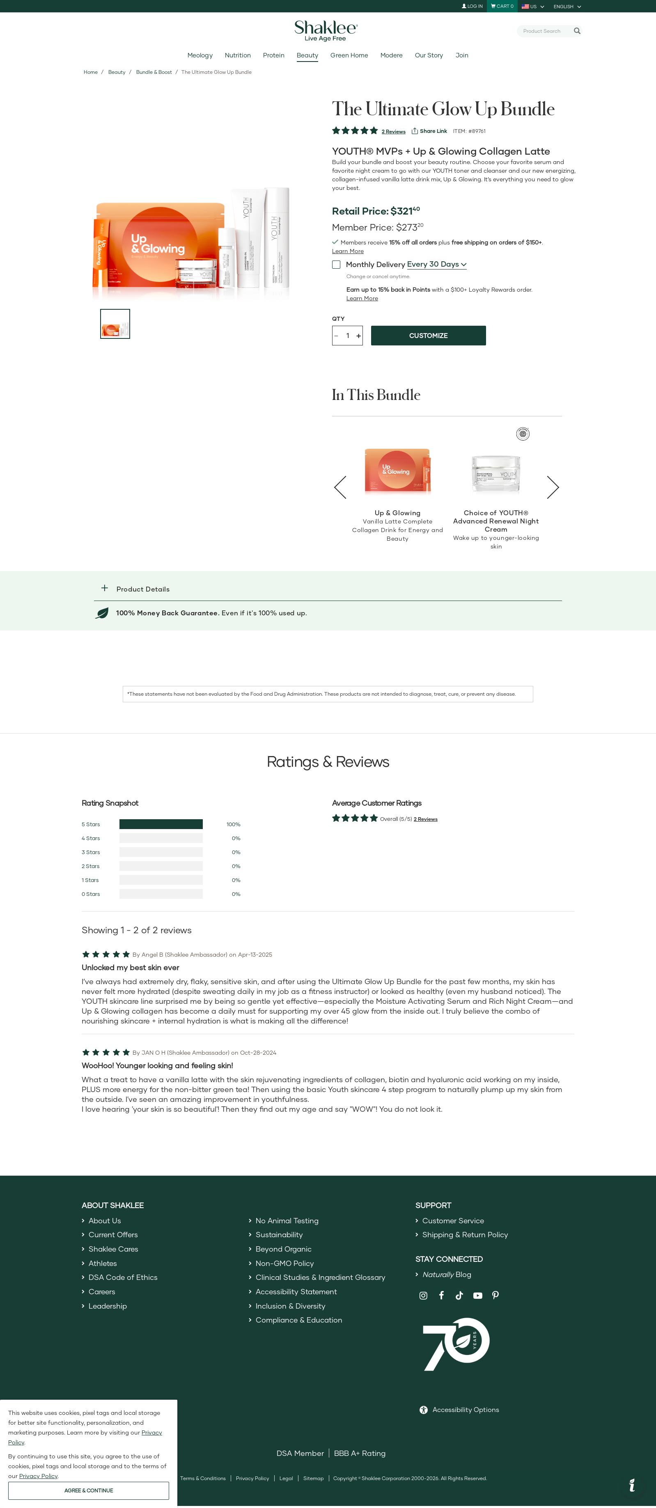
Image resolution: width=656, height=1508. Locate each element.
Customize (428, 335)
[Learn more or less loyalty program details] (362, 298)
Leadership (109, 1309)
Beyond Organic (285, 1250)
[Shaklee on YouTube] (478, 1297)
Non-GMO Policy (285, 1265)
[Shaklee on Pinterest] (496, 1297)
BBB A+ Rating (360, 1455)
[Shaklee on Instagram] (423, 1297)
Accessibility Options (466, 1411)
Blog (447, 1275)
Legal (286, 1480)
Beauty (307, 55)
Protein (273, 55)
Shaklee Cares (114, 1250)
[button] (328, 589)
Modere (392, 55)
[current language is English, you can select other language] (568, 6)
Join (462, 55)
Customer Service (454, 1220)
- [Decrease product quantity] (336, 335)
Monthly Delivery (368, 264)
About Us (105, 1220)
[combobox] (546, 31)
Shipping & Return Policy (466, 1235)
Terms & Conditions (203, 1480)
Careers (103, 1295)
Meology (200, 55)
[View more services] (429, 131)
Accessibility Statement (298, 1295)
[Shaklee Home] (328, 31)
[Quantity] (347, 335)
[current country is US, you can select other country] (534, 6)
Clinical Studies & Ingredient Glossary (322, 1280)
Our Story (429, 55)
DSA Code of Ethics (124, 1280)
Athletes (103, 1265)
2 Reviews (394, 131)
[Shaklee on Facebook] (442, 1297)
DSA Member (300, 1455)
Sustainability (280, 1235)
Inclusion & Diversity (291, 1309)
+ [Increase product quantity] (358, 335)
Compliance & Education (300, 1325)
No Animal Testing (288, 1220)
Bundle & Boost (154, 72)
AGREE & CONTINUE (88, 1490)
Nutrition (238, 55)
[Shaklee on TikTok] (459, 1292)
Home (91, 72)
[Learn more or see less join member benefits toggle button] (348, 251)
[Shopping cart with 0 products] (502, 6)
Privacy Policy (252, 1480)
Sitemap (313, 1480)
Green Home (349, 55)
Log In (472, 6)
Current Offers (114, 1235)
